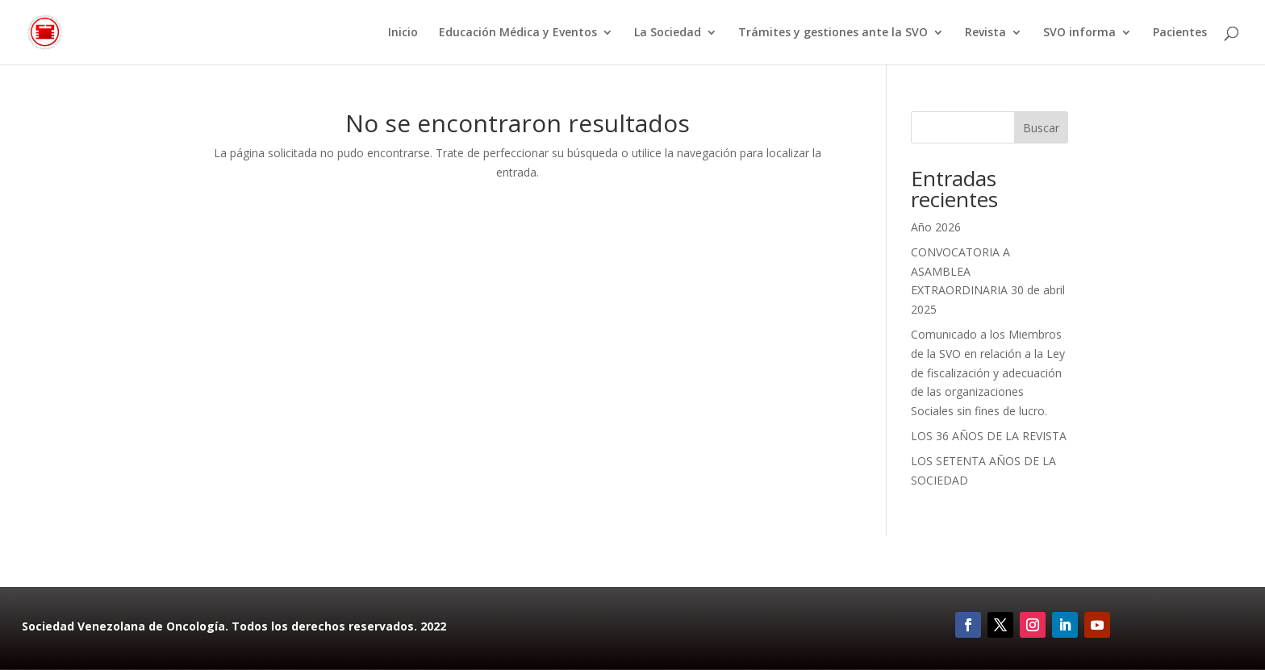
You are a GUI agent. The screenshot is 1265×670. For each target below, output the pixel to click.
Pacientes (1180, 33)
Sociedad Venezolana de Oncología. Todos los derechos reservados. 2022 (234, 626)
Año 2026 (936, 227)
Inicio (403, 33)
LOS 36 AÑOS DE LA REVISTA (989, 435)
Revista (985, 33)
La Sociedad (667, 33)
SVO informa (1079, 33)
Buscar (1041, 127)
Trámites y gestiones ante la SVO (833, 33)
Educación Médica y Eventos (518, 33)
